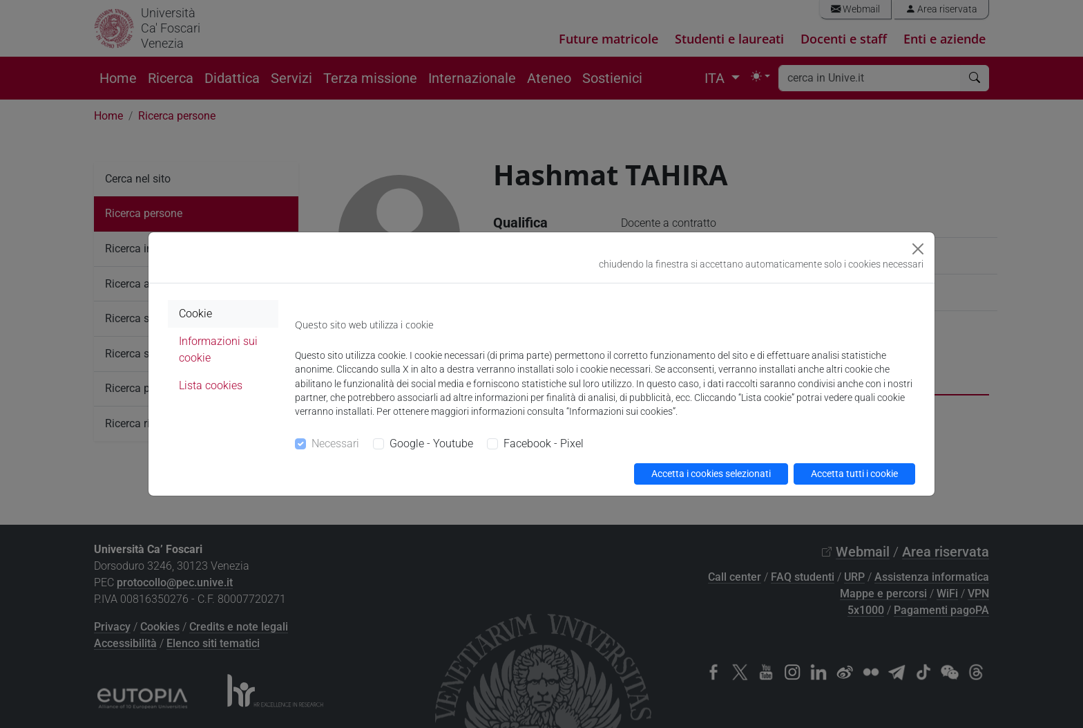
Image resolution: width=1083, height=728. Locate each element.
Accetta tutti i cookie (854, 473)
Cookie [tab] (195, 313)
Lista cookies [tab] (210, 385)
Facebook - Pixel (544, 443)
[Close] (918, 249)
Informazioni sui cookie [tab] (218, 349)
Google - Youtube (431, 443)
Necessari (335, 443)
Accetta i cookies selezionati (711, 473)
